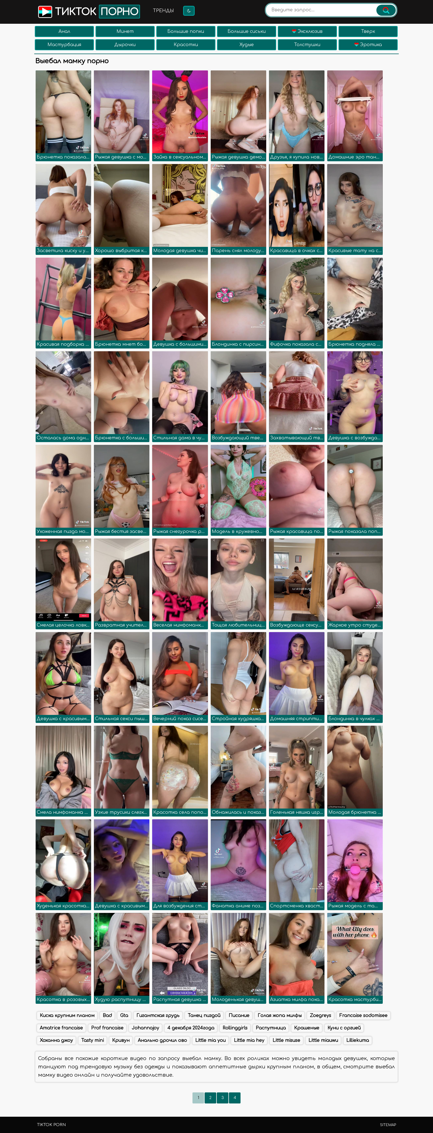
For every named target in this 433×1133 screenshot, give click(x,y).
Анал (64, 31)
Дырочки (125, 44)
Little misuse (286, 1040)
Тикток (88, 12)
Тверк (368, 31)
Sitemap (388, 1125)
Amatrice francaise (61, 1028)
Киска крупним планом (67, 1015)
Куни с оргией (344, 1028)
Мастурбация (64, 44)
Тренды (163, 10)
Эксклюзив (307, 31)
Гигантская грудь (157, 1015)
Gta (124, 1015)
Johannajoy (145, 1028)
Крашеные (306, 1028)
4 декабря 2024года (190, 1028)
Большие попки (185, 31)
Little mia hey (249, 1040)
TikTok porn (51, 1125)
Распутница (271, 1028)
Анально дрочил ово (162, 1040)
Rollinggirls (235, 1028)
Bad (107, 1015)
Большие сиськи (247, 31)
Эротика (368, 44)
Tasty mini (92, 1040)
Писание (239, 1015)
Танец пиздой (204, 1015)
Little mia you (210, 1040)
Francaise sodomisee (363, 1015)
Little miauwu (323, 1040)
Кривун (121, 1040)
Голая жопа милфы (280, 1015)
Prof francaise (107, 1028)
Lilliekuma (357, 1040)
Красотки (186, 44)
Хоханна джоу (56, 1040)
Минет (125, 31)
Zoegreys (320, 1015)
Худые (246, 44)
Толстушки (307, 44)
